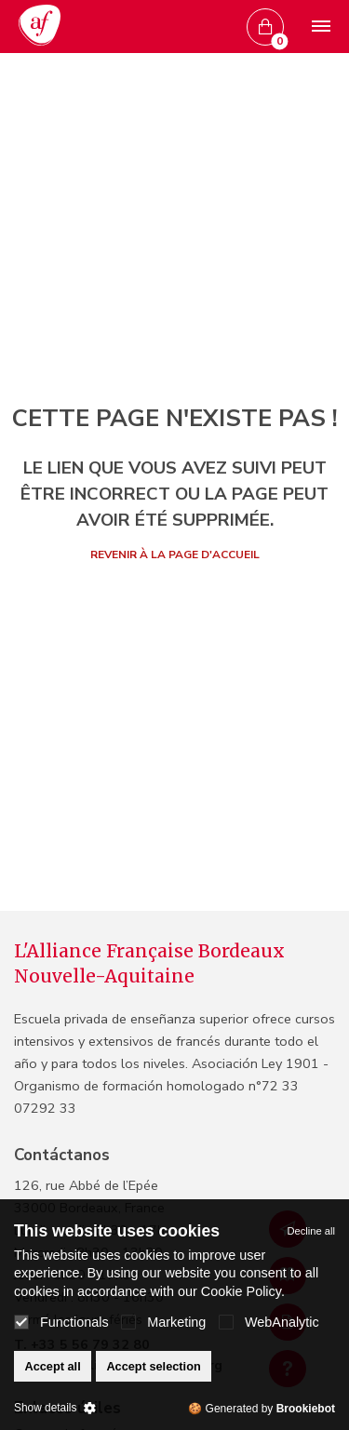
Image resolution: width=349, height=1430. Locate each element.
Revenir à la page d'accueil (175, 554)
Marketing (163, 1322)
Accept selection (153, 1366)
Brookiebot (305, 1408)
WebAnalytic (269, 1322)
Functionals (61, 1322)
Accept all (52, 1366)
